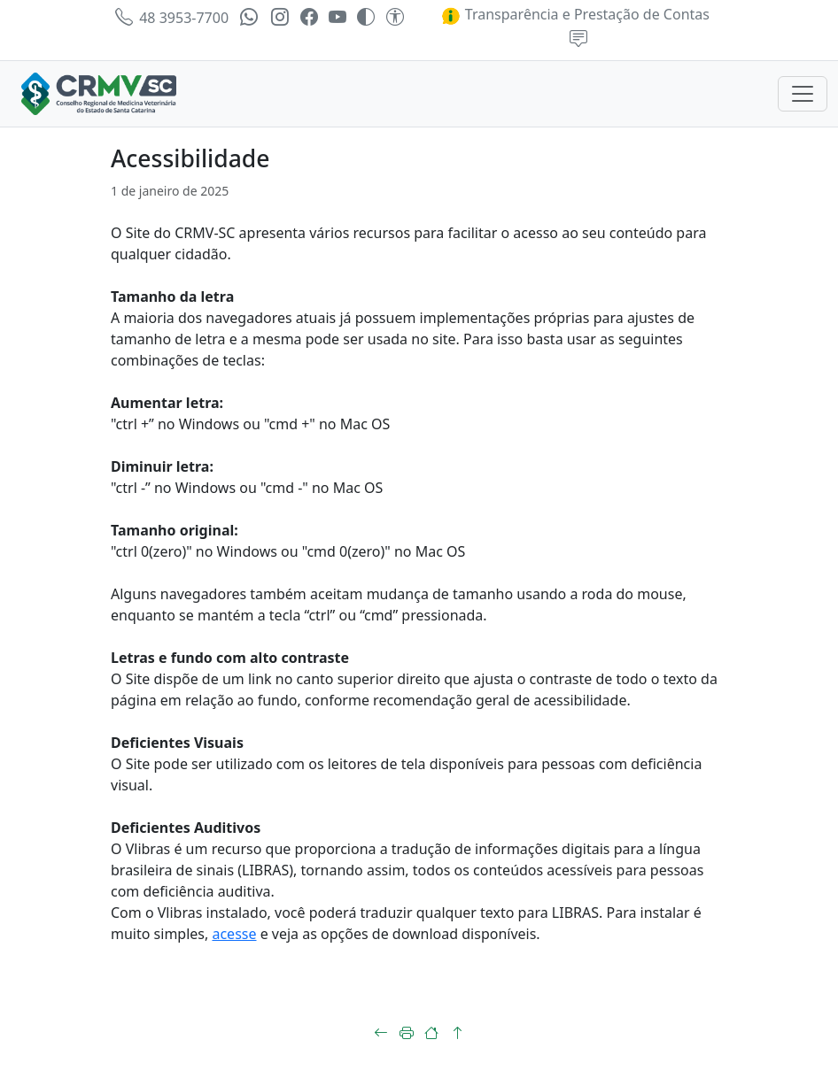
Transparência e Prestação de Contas (575, 14)
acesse (234, 934)
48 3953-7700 (172, 17)
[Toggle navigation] (802, 94)
